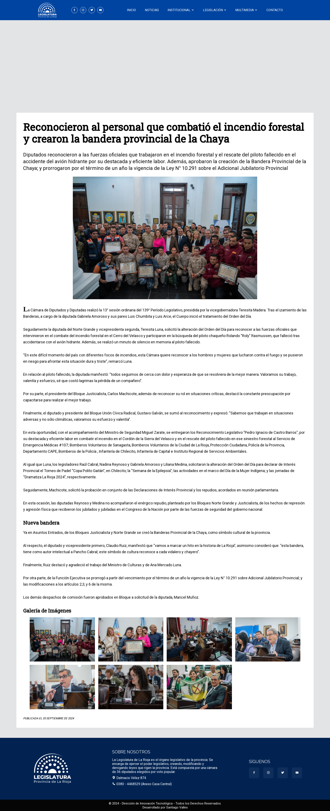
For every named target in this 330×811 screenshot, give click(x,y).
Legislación (214, 10)
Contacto (273, 10)
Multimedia (245, 10)
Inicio (132, 10)
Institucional (181, 10)
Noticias (153, 10)
